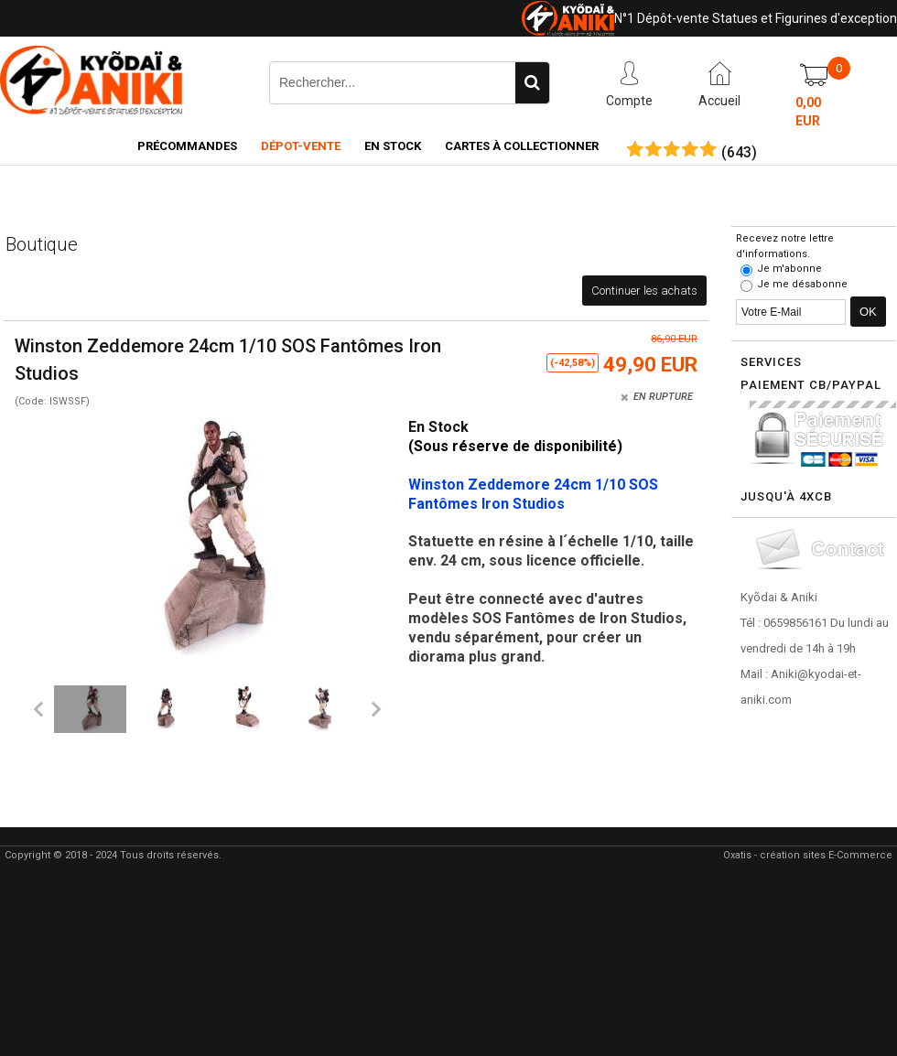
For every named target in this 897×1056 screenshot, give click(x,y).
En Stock (392, 146)
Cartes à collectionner (522, 146)
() (739, 153)
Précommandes (187, 146)
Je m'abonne (789, 269)
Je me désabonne (802, 284)
